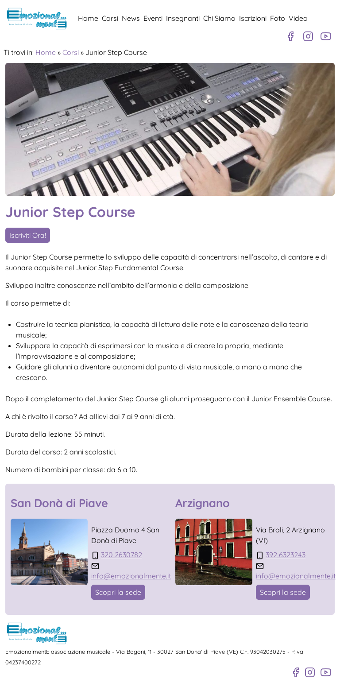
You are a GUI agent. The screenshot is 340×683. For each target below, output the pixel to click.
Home (88, 18)
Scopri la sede (118, 592)
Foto (277, 18)
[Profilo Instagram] (308, 36)
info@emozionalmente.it (131, 575)
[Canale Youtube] (326, 36)
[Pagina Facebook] (290, 36)
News (131, 18)
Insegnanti (183, 18)
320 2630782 (121, 554)
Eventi (152, 18)
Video (298, 18)
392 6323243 (285, 554)
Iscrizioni (253, 18)
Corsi (110, 18)
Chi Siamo (219, 18)
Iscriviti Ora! (27, 235)
